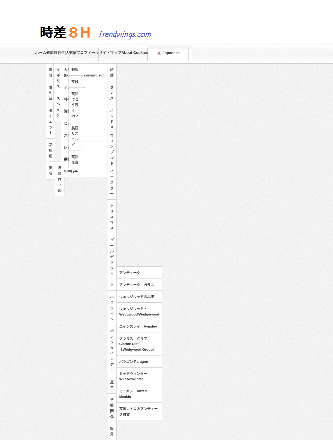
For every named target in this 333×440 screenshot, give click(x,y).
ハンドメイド (112, 124)
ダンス (112, 93)
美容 (50, 170)
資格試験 (71, 111)
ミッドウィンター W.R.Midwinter (135, 376)
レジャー (71, 147)
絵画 (112, 72)
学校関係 (112, 408)
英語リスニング (74, 136)
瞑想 (50, 72)
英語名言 (74, 159)
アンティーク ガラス (136, 285)
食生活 (50, 93)
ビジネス (71, 123)
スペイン (58, 106)
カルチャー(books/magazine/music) (84, 72)
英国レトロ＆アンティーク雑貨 (138, 411)
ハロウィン (112, 308)
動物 (67, 159)
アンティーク (129, 273)
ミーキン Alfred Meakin (133, 394)
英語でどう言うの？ (74, 105)
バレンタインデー (112, 350)
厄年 (112, 385)
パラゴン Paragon (133, 362)
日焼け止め (59, 179)
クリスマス (112, 217)
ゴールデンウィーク (112, 262)
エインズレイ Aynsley (138, 326)
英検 (74, 82)
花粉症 (50, 150)
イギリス (58, 78)
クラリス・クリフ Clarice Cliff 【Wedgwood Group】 (137, 344)
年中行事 (71, 171)
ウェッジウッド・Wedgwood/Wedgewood (139, 311)
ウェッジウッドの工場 (136, 297)
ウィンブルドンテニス (112, 160)
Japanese (168, 53)
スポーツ (71, 135)
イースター (112, 182)
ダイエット (50, 121)
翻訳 (74, 70)
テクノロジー (74, 87)
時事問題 (71, 99)
